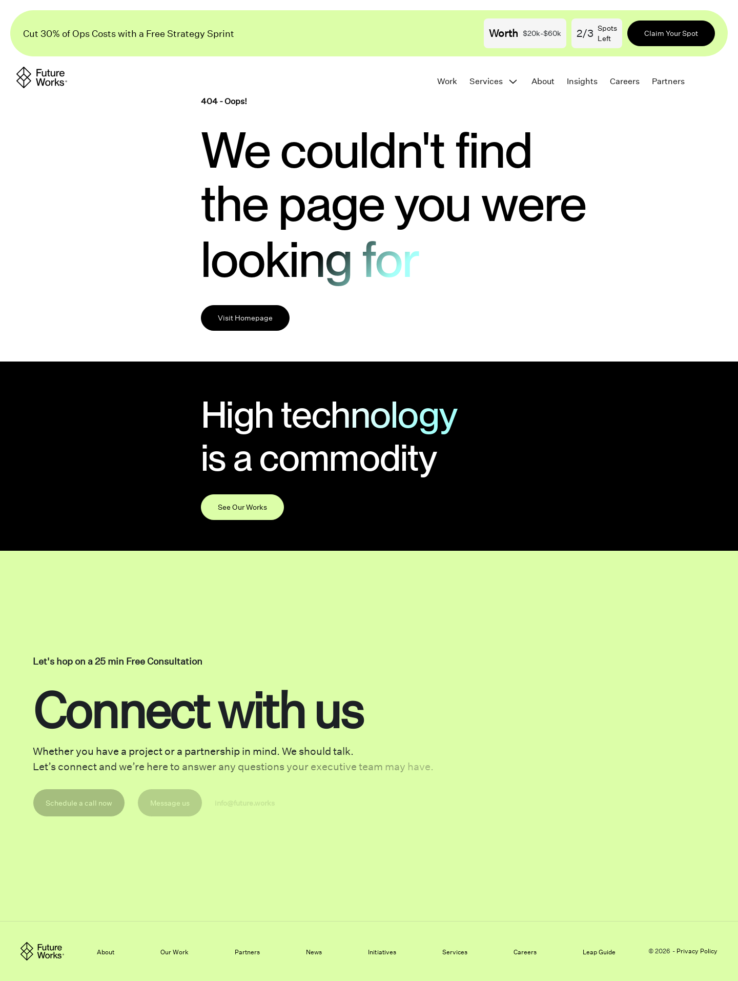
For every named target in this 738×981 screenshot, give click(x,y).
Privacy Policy (696, 951)
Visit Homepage (245, 317)
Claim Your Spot (671, 33)
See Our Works (242, 507)
